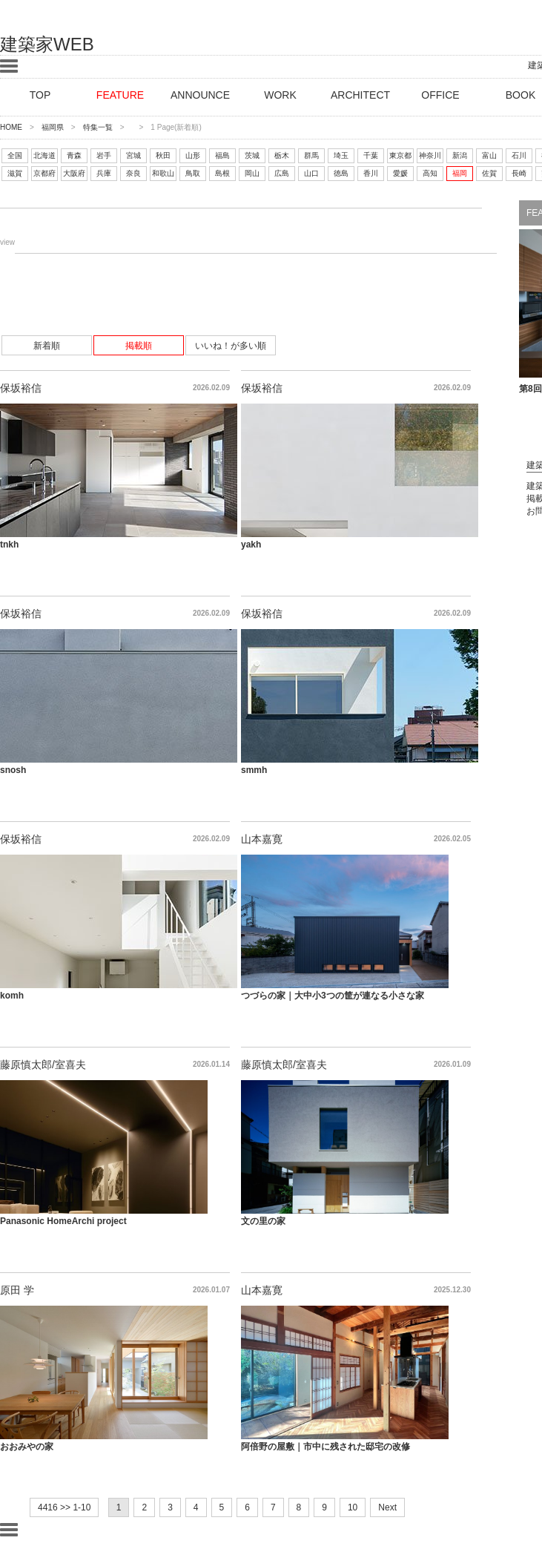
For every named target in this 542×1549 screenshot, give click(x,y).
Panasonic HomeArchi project (63, 1221)
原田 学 (17, 1290)
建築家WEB (47, 44)
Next (387, 1507)
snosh (13, 770)
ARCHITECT (360, 95)
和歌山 (163, 173)
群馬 (311, 155)
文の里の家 (263, 1221)
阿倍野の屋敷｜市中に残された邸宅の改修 (325, 1446)
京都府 (44, 173)
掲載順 (138, 346)
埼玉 (341, 155)
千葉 (370, 155)
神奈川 (430, 155)
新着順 (46, 346)
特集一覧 (98, 127)
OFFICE (440, 95)
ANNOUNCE (200, 95)
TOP (40, 95)
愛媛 (400, 173)
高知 (430, 173)
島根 (222, 173)
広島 (281, 173)
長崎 (519, 173)
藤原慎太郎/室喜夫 (43, 1065)
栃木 (281, 155)
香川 (370, 173)
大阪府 (74, 173)
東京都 (400, 155)
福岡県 (53, 127)
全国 (14, 155)
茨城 (252, 155)
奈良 (133, 173)
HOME (11, 127)
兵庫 (103, 173)
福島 (222, 155)
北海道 (44, 155)
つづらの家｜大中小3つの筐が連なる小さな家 (332, 995)
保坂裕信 (21, 388)
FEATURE (120, 95)
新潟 (459, 155)
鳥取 (192, 173)
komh (12, 995)
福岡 (459, 173)
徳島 (341, 173)
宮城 (133, 155)
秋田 (163, 155)
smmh (254, 770)
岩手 (103, 155)
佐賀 (489, 173)
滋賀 (14, 173)
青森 (74, 155)
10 (352, 1507)
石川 (519, 155)
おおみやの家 (26, 1446)
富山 (489, 155)
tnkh (9, 544)
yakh (251, 544)
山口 (311, 173)
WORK (280, 95)
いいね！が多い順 (230, 346)
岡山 (252, 173)
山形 (192, 155)
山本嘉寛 (261, 839)
